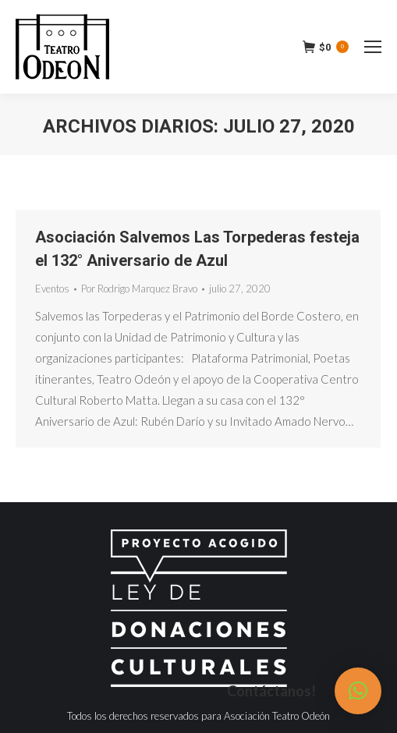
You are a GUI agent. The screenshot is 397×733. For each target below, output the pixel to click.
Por (139, 288)
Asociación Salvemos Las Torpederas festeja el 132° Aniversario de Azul (197, 249)
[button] (358, 690)
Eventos (52, 288)
